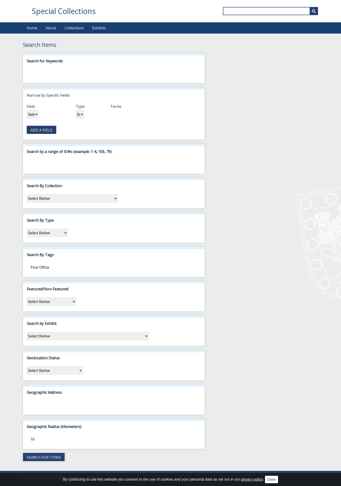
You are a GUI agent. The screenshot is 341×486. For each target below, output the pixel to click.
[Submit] (314, 11)
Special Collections (64, 11)
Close (271, 479)
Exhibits (99, 28)
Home (32, 28)
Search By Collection (44, 185)
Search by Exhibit (41, 323)
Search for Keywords (45, 61)
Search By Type (40, 220)
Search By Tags (40, 254)
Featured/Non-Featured (47, 289)
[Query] (270, 11)
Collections (74, 28)
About (51, 28)
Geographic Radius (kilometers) (54, 426)
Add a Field (41, 130)
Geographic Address (44, 392)
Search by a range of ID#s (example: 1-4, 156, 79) (69, 151)
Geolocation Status (43, 357)
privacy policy (252, 479)
